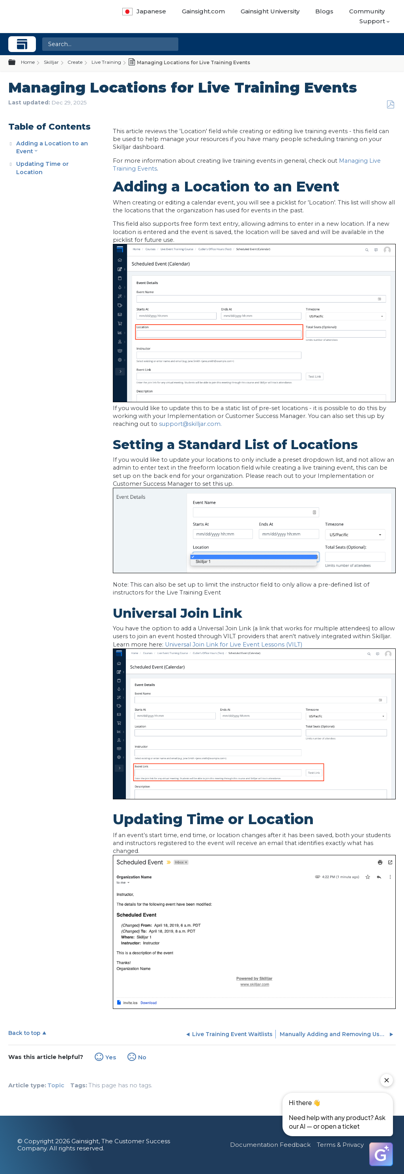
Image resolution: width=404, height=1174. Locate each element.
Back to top (24, 1033)
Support (372, 21)
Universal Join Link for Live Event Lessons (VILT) (233, 644)
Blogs (324, 11)
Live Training (106, 62)
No (142, 1057)
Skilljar (51, 62)
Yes (110, 1057)
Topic (55, 1085)
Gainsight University (270, 11)
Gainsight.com (203, 11)
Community (367, 11)
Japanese (144, 11)
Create (74, 62)
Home (28, 62)
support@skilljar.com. (190, 423)
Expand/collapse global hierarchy (16, 62)
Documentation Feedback (270, 1144)
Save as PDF (390, 104)
